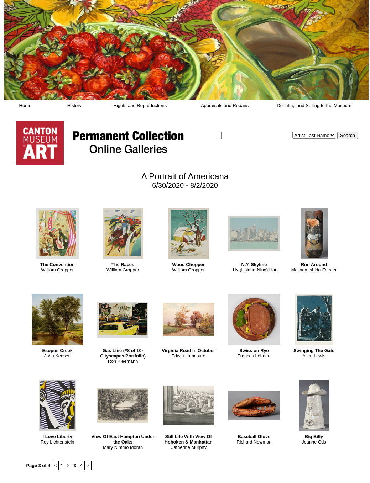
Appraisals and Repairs (225, 105)
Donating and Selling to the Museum (314, 105)
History (74, 105)
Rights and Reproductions (140, 105)
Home (25, 105)
